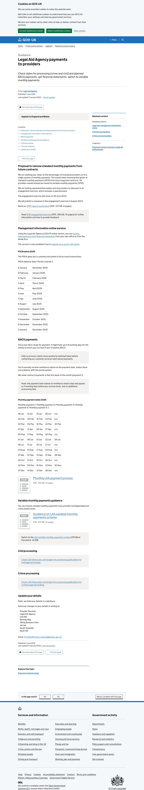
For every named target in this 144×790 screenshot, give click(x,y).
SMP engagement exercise (39, 214)
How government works (103, 754)
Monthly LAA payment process (53, 478)
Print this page (27, 159)
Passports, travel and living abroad (71, 749)
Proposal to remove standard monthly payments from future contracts (48, 130)
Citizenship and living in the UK (32, 744)
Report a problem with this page (109, 697)
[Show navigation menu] (113, 39)
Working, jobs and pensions (67, 759)
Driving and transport (28, 759)
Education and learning (65, 724)
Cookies (37, 774)
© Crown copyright (117, 788)
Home (20, 46)
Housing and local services (67, 739)
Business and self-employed (31, 734)
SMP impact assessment (38, 206)
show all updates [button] (48, 646)
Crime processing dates (101, 136)
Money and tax (62, 744)
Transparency (98, 749)
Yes (47, 697)
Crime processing (27, 146)
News (95, 729)
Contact (70, 774)
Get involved (98, 759)
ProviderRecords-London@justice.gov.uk (43, 637)
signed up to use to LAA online (65, 244)
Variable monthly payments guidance (35, 140)
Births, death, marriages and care (33, 729)
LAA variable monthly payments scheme (52, 537)
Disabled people (25, 754)
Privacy (28, 774)
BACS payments (27, 137)
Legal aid (48, 46)
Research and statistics (103, 739)
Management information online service (36, 134)
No (60, 697)
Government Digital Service (62, 778)
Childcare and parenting (29, 739)
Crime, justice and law (34, 46)
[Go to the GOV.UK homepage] (27, 40)
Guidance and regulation (103, 734)
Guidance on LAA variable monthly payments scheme (55, 515)
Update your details (28, 149)
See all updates (49, 97)
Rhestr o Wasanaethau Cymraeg (32, 778)
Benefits (22, 724)
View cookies (80, 31)
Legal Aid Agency (30, 91)
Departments (98, 724)
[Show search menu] (122, 39)
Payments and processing (65, 46)
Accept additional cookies (31, 30)
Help (20, 774)
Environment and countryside (68, 734)
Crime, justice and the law (30, 749)
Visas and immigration (65, 754)
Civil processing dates (101, 132)
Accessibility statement (54, 774)
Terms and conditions (86, 774)
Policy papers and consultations (107, 744)
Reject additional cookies (59, 30)
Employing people (63, 729)
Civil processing (27, 143)
